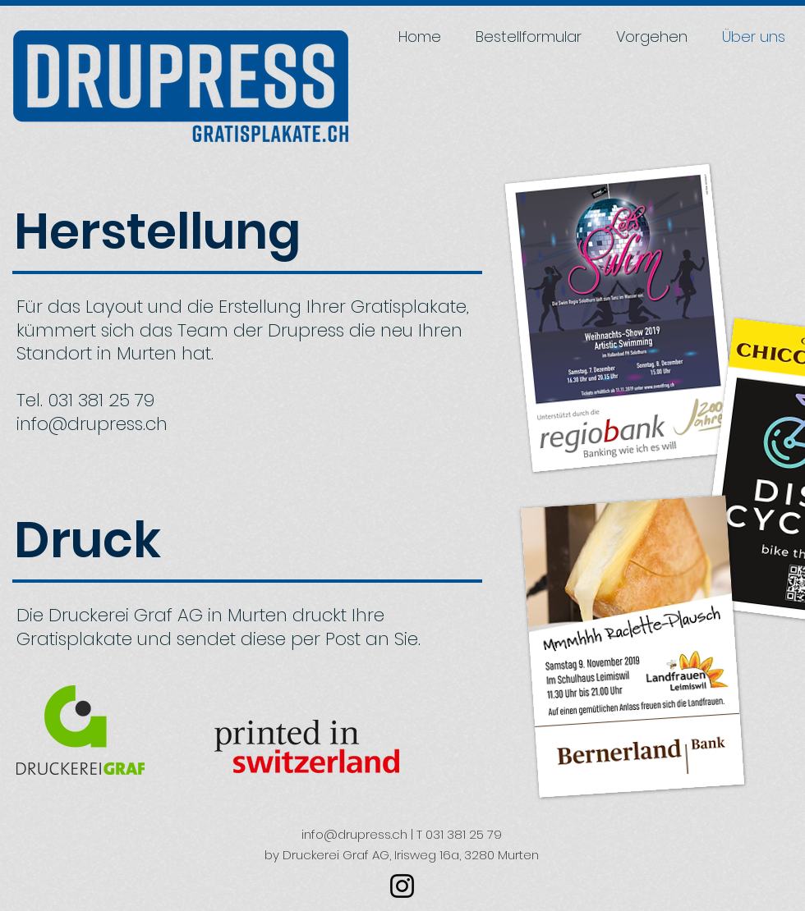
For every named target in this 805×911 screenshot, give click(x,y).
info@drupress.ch (92, 424)
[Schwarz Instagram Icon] (402, 886)
